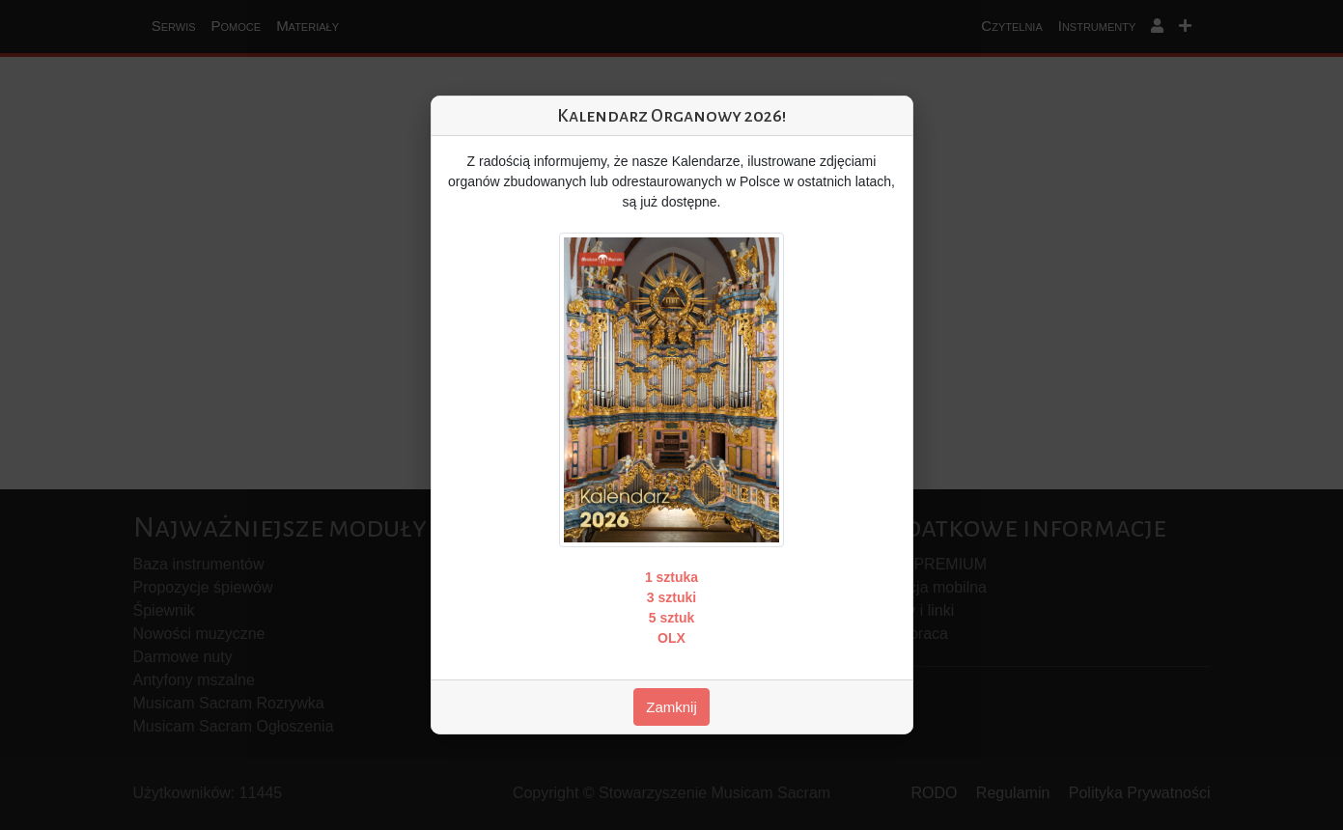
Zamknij (671, 707)
